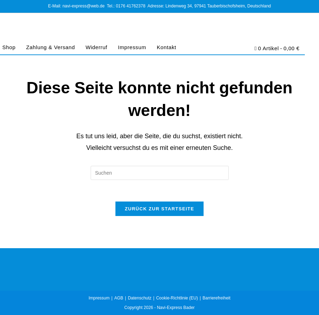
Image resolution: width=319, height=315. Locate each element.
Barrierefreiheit (216, 298)
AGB (118, 298)
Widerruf (96, 47)
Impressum (132, 47)
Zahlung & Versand (50, 47)
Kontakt (166, 47)
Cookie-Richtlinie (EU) (177, 298)
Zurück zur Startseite (159, 208)
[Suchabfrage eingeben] (160, 173)
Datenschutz (140, 298)
